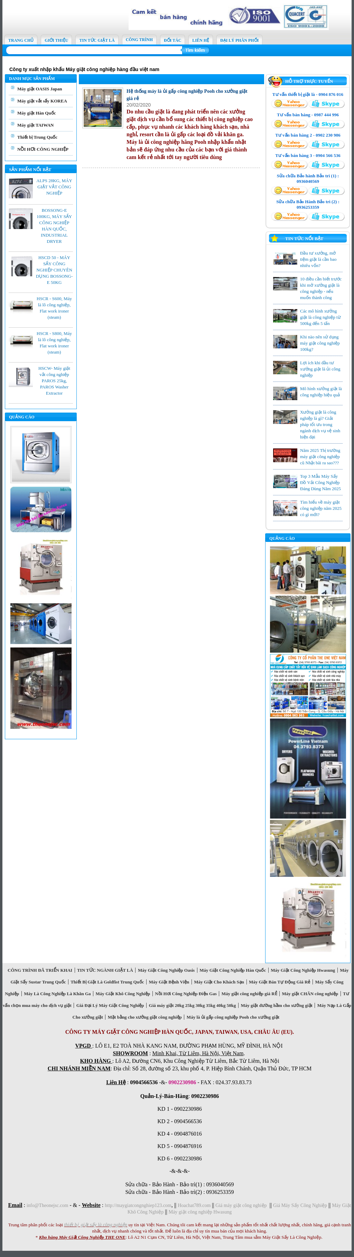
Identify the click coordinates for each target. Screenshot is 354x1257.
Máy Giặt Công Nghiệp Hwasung (303, 970)
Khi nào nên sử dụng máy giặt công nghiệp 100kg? (320, 343)
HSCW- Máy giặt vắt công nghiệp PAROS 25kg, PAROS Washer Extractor (54, 381)
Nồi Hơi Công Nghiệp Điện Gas (186, 993)
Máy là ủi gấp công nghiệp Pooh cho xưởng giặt (232, 1017)
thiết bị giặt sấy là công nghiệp (95, 1224)
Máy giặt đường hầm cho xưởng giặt (277, 1005)
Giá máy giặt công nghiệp (241, 1205)
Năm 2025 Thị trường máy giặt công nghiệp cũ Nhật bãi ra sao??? (320, 456)
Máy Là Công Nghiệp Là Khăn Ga (57, 993)
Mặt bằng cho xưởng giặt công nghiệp (144, 1017)
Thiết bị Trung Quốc (37, 137)
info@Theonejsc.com (47, 1205)
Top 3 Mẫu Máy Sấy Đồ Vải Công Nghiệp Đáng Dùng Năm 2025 (320, 482)
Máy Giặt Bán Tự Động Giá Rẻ (280, 981)
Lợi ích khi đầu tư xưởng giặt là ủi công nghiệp (320, 369)
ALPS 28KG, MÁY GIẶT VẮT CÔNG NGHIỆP (54, 187)
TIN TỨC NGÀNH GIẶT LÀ (105, 970)
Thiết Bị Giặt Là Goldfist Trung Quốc (107, 981)
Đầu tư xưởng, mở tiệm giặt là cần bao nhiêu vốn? (318, 259)
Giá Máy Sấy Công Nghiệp (300, 1205)
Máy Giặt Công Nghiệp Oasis (166, 970)
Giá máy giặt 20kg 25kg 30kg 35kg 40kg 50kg (192, 1005)
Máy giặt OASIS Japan (39, 88)
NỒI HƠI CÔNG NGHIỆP (42, 149)
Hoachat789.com (195, 1205)
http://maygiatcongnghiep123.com (138, 1205)
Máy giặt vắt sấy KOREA (42, 100)
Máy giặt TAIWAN (35, 125)
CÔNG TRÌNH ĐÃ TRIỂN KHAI (40, 970)
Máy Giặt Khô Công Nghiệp (122, 993)
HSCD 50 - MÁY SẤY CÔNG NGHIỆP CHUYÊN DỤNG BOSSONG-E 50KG (54, 270)
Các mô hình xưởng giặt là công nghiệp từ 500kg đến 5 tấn (320, 317)
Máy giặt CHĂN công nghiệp (310, 993)
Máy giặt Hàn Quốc (36, 113)
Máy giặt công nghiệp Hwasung (200, 1212)
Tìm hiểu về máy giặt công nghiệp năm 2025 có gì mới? (321, 508)
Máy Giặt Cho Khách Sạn (219, 981)
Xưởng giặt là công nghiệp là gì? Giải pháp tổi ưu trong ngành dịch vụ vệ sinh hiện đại (320, 424)
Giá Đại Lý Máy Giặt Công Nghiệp (110, 1005)
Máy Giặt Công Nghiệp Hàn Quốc (232, 970)
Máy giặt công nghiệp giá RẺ (249, 993)
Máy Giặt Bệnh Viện (169, 981)
